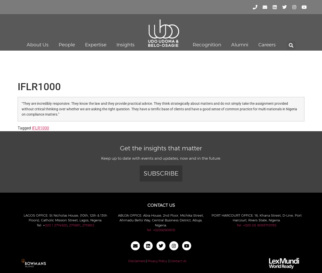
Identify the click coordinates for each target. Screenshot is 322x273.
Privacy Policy (157, 261)
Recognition (207, 45)
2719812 (88, 225)
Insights (125, 45)
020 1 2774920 (56, 225)
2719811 (74, 225)
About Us (38, 45)
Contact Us (178, 261)
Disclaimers (136, 261)
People (67, 45)
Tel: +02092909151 (161, 230)
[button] (291, 45)
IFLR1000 (40, 128)
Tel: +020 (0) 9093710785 (256, 225)
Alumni (239, 45)
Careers (267, 45)
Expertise (95, 45)
